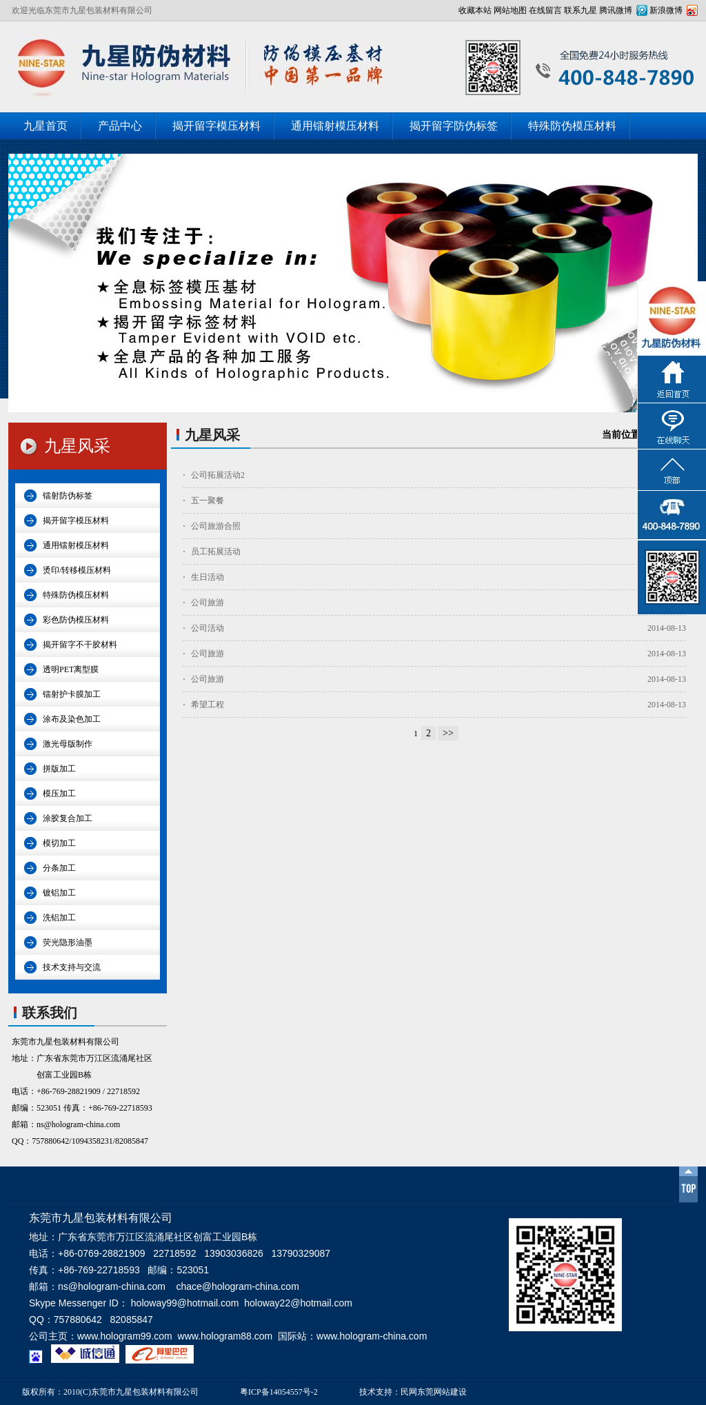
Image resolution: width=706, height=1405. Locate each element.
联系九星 (580, 10)
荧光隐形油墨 (67, 942)
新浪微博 (666, 10)
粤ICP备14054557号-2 (279, 1392)
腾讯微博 (615, 10)
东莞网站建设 (442, 1392)
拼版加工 (59, 769)
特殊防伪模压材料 (572, 126)
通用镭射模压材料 (335, 126)
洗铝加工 (59, 917)
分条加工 (59, 868)
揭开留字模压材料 (216, 126)
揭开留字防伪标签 (454, 126)
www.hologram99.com (124, 1336)
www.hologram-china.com (371, 1336)
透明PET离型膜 (71, 669)
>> (448, 733)
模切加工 (59, 843)
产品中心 (120, 126)
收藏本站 (475, 10)
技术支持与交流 (72, 967)
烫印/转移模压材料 (77, 570)
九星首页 (45, 126)
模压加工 (59, 793)
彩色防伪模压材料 (76, 620)
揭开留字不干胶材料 (80, 644)
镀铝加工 (59, 893)
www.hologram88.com (225, 1336)
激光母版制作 (67, 744)
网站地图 (510, 10)
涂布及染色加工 (72, 719)
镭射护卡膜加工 (72, 694)
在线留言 (545, 10)
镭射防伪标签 (67, 496)
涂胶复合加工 (67, 818)
